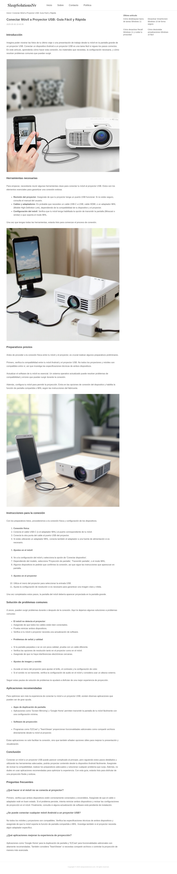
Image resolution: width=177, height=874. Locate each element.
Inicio (49, 5)
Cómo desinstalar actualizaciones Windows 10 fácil (158, 32)
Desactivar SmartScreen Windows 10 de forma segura (158, 21)
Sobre (60, 5)
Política (87, 5)
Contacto (73, 5)
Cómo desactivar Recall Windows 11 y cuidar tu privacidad (133, 32)
